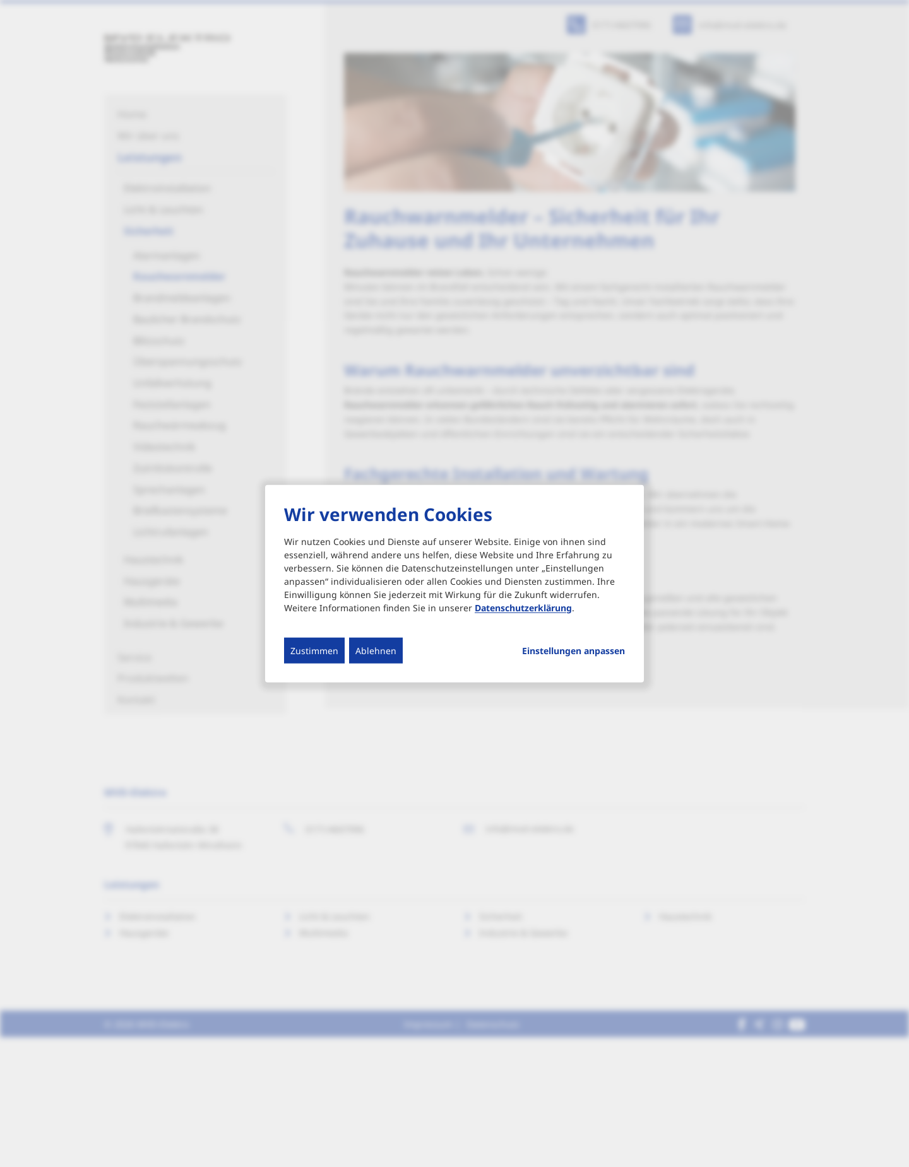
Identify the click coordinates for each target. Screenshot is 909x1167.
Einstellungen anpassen (573, 650)
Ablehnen (375, 650)
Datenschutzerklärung (523, 607)
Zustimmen (314, 650)
